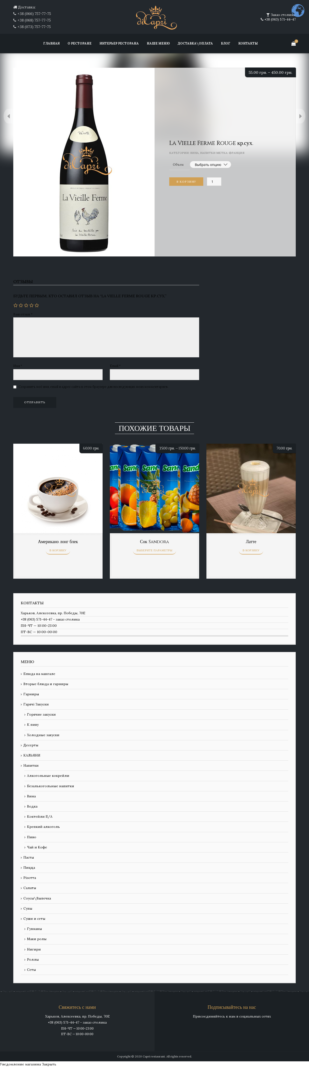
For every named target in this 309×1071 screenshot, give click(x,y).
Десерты (30, 745)
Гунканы (34, 929)
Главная (51, 43)
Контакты (248, 43)
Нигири (34, 949)
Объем (178, 164)
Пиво (31, 837)
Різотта (29, 878)
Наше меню (158, 43)
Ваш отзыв (23, 314)
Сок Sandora (154, 542)
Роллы (33, 959)
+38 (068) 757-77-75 (34, 20)
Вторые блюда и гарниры (45, 684)
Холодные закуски (43, 735)
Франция (237, 153)
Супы (27, 908)
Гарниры (31, 694)
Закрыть (49, 1064)
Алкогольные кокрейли (48, 775)
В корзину (186, 181)
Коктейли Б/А (39, 816)
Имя (17, 365)
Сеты (31, 969)
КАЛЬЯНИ (31, 755)
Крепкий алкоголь (43, 826)
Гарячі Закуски (36, 704)
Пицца (29, 867)
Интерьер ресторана (119, 43)
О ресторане (79, 43)
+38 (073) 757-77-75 (34, 26)
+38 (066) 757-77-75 (34, 13)
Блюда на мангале (39, 674)
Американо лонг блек (58, 542)
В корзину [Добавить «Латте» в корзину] (251, 550)
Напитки (208, 153)
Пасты (28, 857)
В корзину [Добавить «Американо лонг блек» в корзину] (58, 550)
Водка (32, 806)
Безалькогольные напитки (50, 786)
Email (115, 365)
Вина (194, 153)
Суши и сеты (34, 918)
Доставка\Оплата (195, 43)
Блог (225, 43)
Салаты (29, 888)
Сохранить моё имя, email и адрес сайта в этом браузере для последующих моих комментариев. (94, 386)
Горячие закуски (41, 714)
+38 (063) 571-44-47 (279, 19)
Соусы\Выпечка (37, 898)
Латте (251, 542)
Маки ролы (37, 939)
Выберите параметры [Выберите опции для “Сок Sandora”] (154, 550)
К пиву (33, 724)
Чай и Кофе (37, 847)
